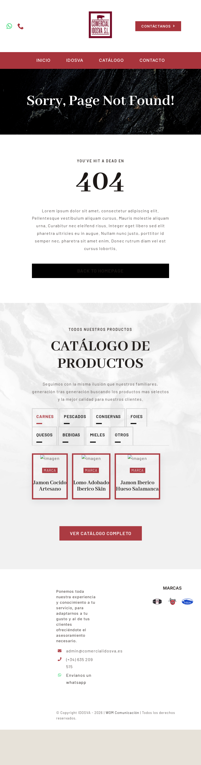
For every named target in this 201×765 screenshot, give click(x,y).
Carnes (45, 420)
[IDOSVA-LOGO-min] (28, 617)
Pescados (75, 420)
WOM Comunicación (127, 748)
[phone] (20, 26)
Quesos (44, 439)
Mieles (97, 439)
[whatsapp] (9, 26)
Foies (137, 420)
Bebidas (71, 439)
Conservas (108, 420)
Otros (122, 439)
